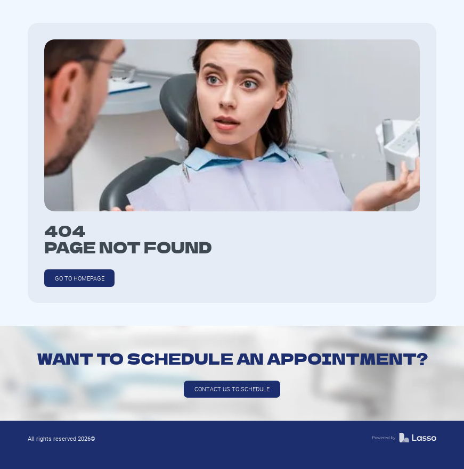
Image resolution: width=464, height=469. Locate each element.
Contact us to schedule (232, 389)
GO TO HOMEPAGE (79, 278)
